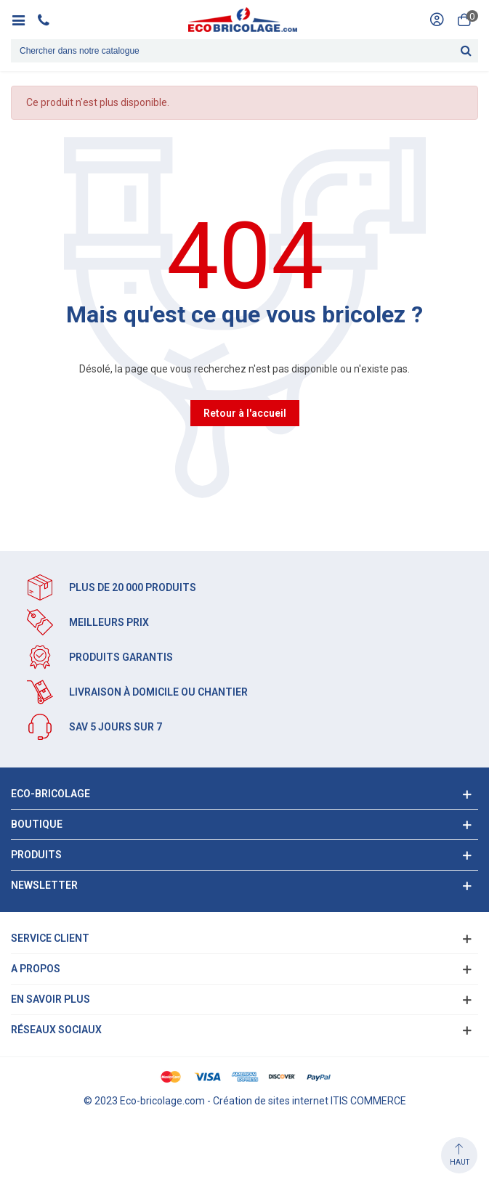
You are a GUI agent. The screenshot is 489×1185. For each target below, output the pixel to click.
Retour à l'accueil (244, 413)
